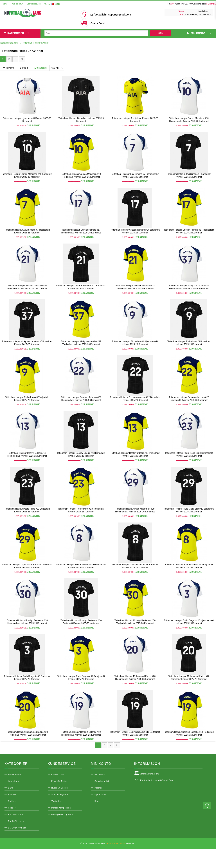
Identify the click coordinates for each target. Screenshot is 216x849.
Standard (41, 68)
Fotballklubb (14, 774)
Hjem (4, 4)
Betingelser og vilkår (62, 814)
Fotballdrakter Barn (116, 843)
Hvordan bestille (60, 788)
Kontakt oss (57, 774)
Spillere (12, 801)
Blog (96, 801)
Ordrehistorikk (101, 781)
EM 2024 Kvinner (17, 828)
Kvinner (12, 794)
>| (22, 59)
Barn (10, 788)
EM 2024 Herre (16, 821)
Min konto (99, 774)
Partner (98, 788)
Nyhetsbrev (100, 794)
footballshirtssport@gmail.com (111, 14)
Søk (160, 33)
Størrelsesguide (34, 4)
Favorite (8, 68)
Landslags (13, 781)
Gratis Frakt (98, 23)
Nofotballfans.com (146, 773)
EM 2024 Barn (15, 814)
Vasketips (56, 801)
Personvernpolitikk (61, 808)
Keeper (11, 808)
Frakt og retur (17, 4)
